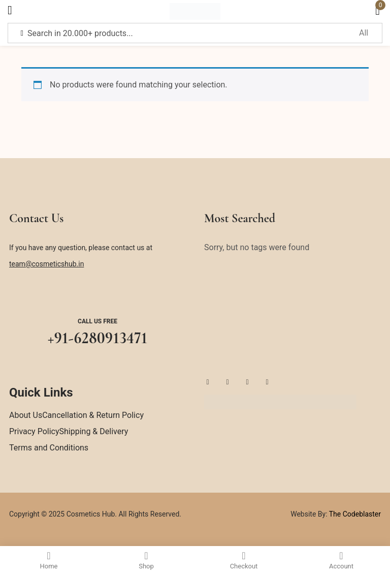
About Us (25, 415)
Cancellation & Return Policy (93, 415)
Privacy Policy (34, 431)
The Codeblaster (354, 514)
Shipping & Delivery (93, 431)
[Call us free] (97, 295)
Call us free (97, 321)
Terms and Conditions (48, 447)
